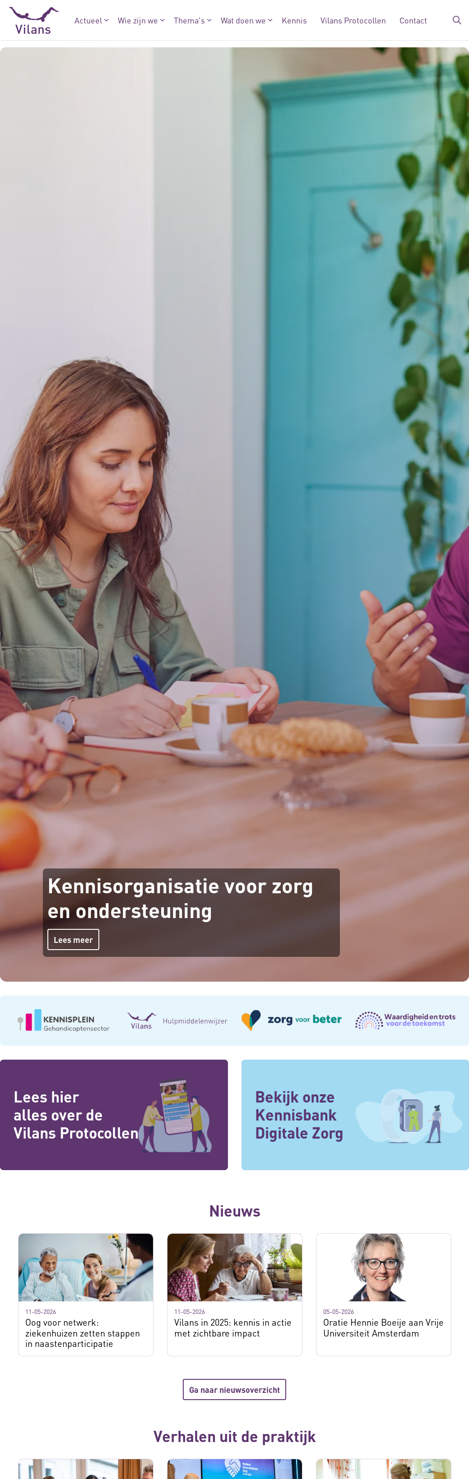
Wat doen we (243, 20)
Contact (413, 20)
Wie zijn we (138, 20)
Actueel (88, 20)
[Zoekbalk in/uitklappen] (457, 20)
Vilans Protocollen (353, 20)
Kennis (294, 20)
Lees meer (73, 939)
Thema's (189, 20)
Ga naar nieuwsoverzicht (234, 1389)
